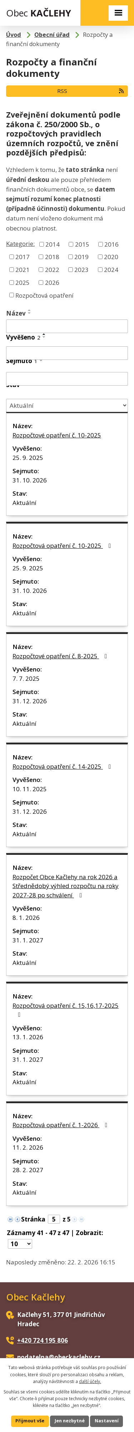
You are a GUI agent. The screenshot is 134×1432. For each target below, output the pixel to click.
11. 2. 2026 (28, 1147)
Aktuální (24, 503)
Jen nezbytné (70, 1421)
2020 (111, 257)
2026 (52, 282)
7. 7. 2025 (26, 678)
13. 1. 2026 (28, 1037)
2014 (52, 244)
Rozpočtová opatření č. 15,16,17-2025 (66, 1009)
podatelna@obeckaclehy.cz (58, 1357)
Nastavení (107, 1421)
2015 (82, 244)
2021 (22, 270)
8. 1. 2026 (26, 917)
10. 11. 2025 (30, 789)
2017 (22, 257)
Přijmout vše (29, 1421)
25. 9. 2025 (28, 458)
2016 (111, 244)
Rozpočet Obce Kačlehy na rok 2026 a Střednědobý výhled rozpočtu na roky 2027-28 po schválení (66, 886)
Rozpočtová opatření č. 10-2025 (63, 545)
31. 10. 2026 (30, 480)
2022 (52, 270)
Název (16, 313)
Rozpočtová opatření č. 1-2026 (61, 1125)
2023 (81, 270)
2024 (111, 270)
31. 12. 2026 (30, 701)
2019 (81, 257)
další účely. (90, 1381)
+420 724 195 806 (42, 1340)
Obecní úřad (52, 35)
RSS (91, 90)
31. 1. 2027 (28, 940)
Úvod (13, 35)
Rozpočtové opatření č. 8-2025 (61, 656)
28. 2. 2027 (28, 1170)
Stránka (33, 1219)
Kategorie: (20, 243)
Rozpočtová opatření (44, 295)
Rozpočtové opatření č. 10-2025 (57, 435)
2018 (52, 257)
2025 (22, 282)
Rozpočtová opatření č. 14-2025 (63, 766)
